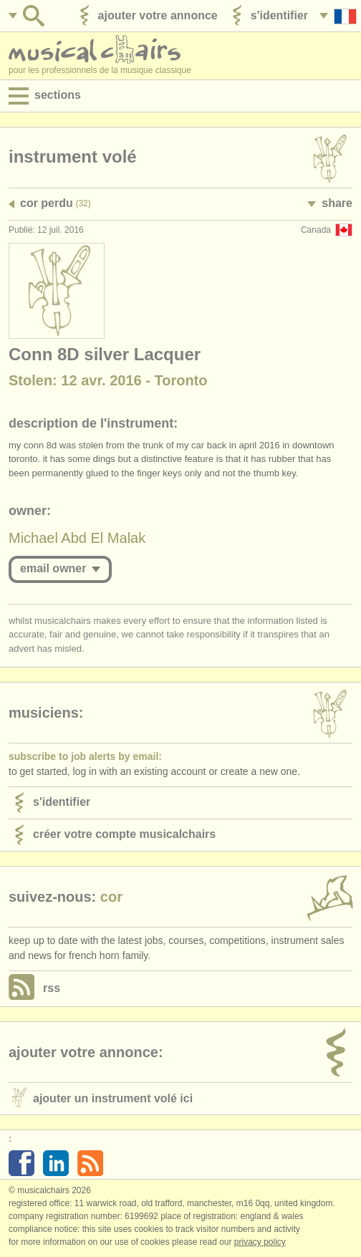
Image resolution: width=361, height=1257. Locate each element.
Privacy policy (260, 1242)
